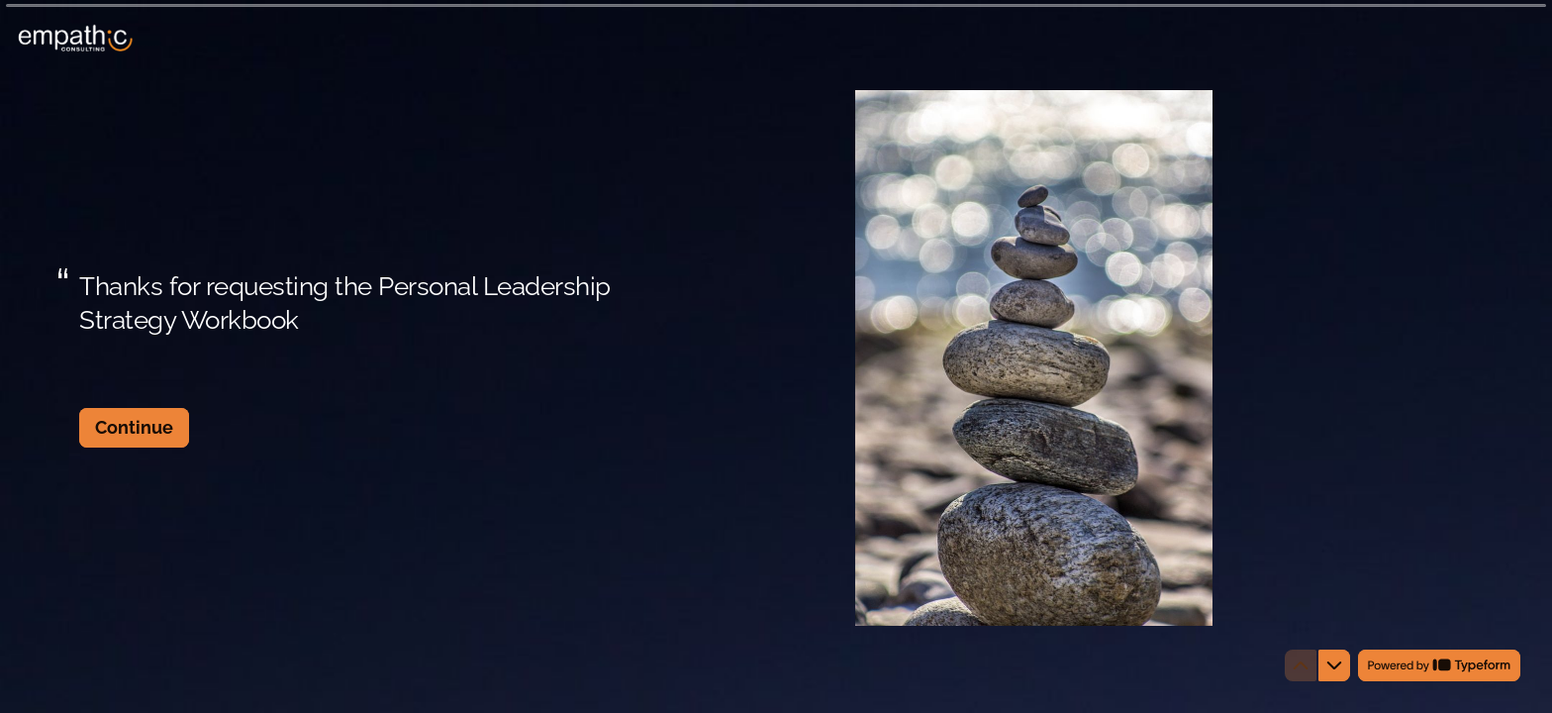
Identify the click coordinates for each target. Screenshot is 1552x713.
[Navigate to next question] (1334, 665)
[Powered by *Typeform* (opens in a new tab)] (1439, 665)
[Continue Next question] (134, 428)
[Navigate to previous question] (1300, 665)
